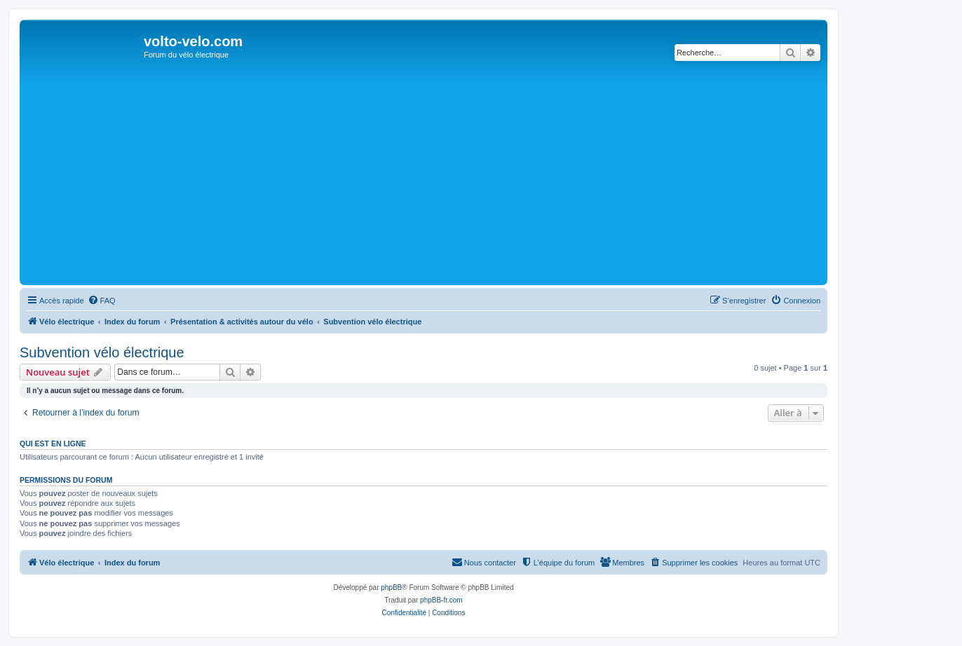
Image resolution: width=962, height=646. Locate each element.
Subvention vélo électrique (102, 352)
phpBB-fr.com (441, 600)
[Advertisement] (444, 176)
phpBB (391, 587)
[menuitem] (102, 300)
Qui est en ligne (53, 443)
